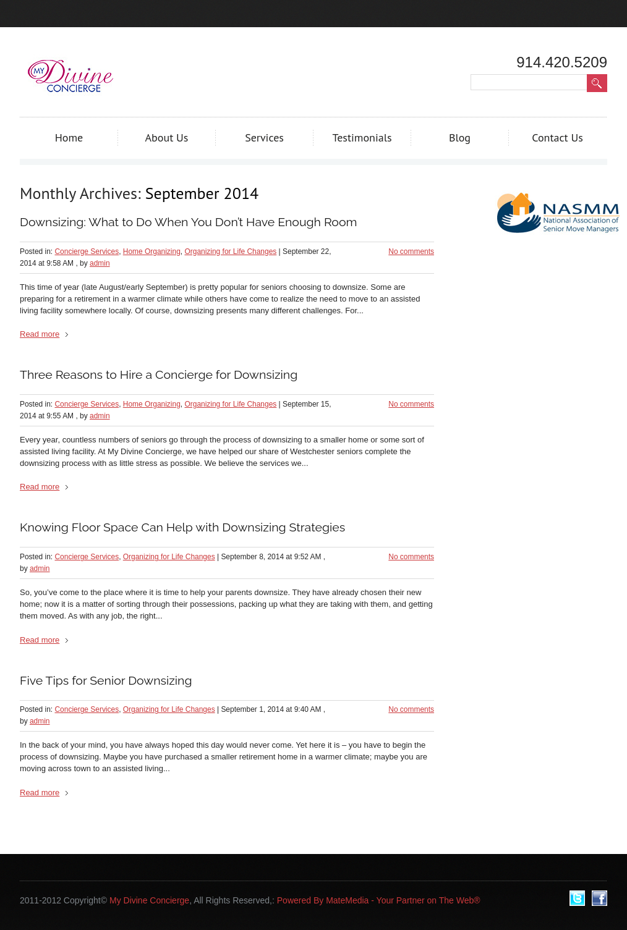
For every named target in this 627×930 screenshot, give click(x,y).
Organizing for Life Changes (230, 251)
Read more (39, 334)
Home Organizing (152, 251)
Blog (460, 137)
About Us (167, 137)
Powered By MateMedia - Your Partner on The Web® (378, 900)
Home (69, 137)
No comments (411, 251)
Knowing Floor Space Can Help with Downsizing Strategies (182, 527)
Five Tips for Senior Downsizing (106, 681)
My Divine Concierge (149, 900)
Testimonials (361, 137)
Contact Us (557, 137)
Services (264, 137)
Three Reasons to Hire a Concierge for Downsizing (158, 375)
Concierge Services (86, 251)
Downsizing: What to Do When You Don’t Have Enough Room (188, 222)
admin (100, 263)
